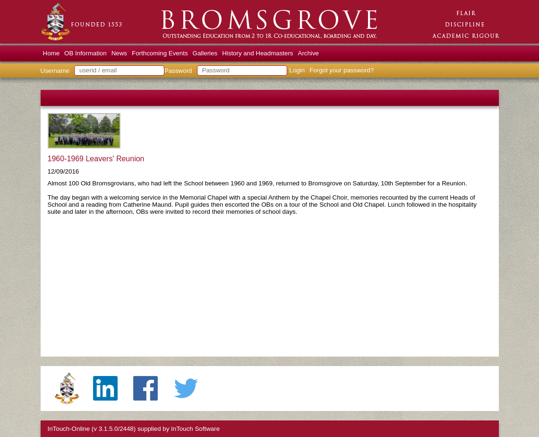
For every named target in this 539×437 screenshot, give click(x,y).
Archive (308, 53)
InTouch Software (195, 428)
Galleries (205, 53)
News (119, 53)
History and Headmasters (257, 53)
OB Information (85, 53)
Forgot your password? (341, 70)
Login (297, 70)
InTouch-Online (69, 428)
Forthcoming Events (160, 53)
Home (51, 53)
